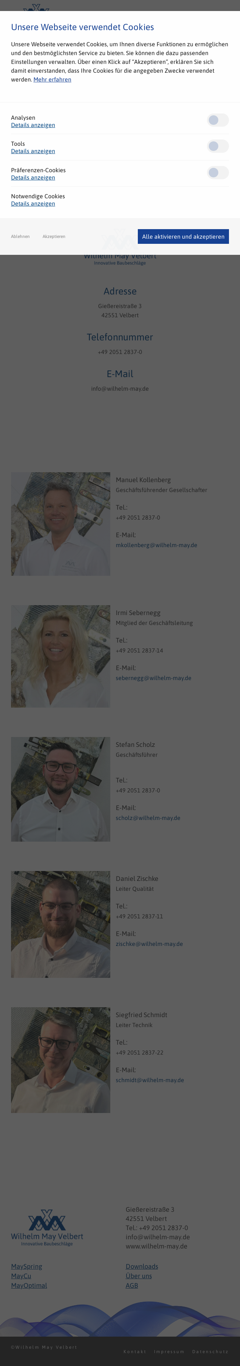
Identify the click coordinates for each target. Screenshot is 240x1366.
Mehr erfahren (52, 79)
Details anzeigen (33, 125)
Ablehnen (20, 236)
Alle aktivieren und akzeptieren (183, 236)
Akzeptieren (54, 236)
